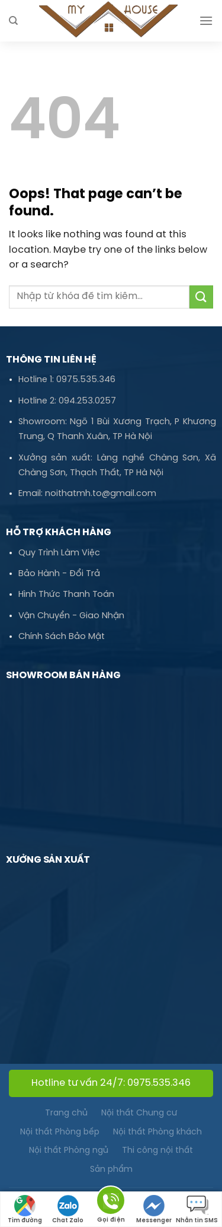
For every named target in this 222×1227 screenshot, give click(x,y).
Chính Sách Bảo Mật (61, 636)
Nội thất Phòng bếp (59, 1132)
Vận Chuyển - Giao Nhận (71, 616)
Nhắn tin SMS (197, 1209)
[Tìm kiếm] (13, 20)
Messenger (154, 1209)
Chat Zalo (67, 1209)
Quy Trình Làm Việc (59, 553)
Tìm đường (25, 1209)
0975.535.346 (85, 379)
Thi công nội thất (157, 1150)
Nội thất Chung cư (139, 1113)
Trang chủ (66, 1113)
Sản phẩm (111, 1169)
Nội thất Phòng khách (157, 1132)
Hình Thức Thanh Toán (66, 594)
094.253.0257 (87, 401)
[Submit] (201, 297)
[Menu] (206, 20)
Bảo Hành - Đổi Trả (59, 573)
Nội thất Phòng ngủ (68, 1150)
